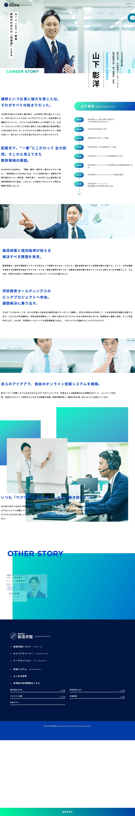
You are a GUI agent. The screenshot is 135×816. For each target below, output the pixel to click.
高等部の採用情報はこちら (26, 741)
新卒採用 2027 (77, 753)
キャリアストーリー (31, 711)
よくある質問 (20, 734)
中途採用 (74, 765)
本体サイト (15, 777)
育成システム (27, 727)
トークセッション (29, 718)
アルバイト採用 (18, 765)
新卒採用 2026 (17, 753)
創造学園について (29, 704)
